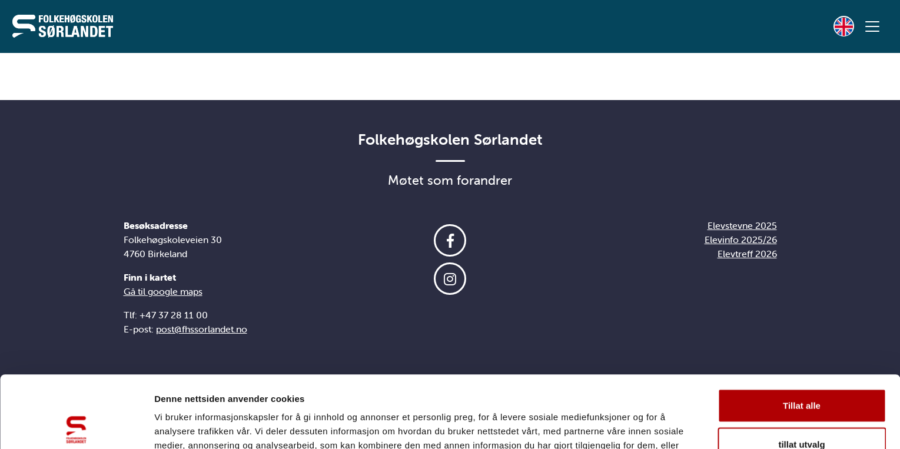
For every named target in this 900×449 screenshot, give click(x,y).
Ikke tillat (802, 410)
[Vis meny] (872, 26)
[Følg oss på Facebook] (450, 240)
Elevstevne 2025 (742, 225)
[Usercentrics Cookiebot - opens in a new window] (76, 426)
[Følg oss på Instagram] (450, 278)
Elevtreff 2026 (747, 254)
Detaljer (626, 426)
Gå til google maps (163, 291)
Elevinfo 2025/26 (741, 239)
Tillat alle (802, 333)
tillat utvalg (801, 372)
